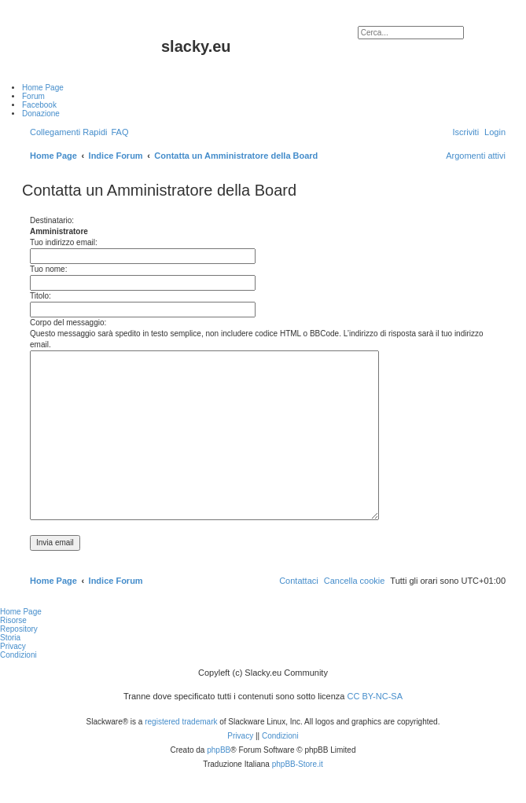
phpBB (218, 750)
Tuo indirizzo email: (63, 242)
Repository (19, 629)
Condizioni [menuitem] (18, 655)
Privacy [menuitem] (13, 646)
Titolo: (40, 296)
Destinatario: (52, 220)
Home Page (21, 611)
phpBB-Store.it (297, 764)
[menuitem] (119, 132)
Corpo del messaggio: (68, 322)
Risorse (13, 620)
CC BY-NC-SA (375, 696)
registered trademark (181, 721)
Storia (10, 637)
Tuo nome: (48, 269)
